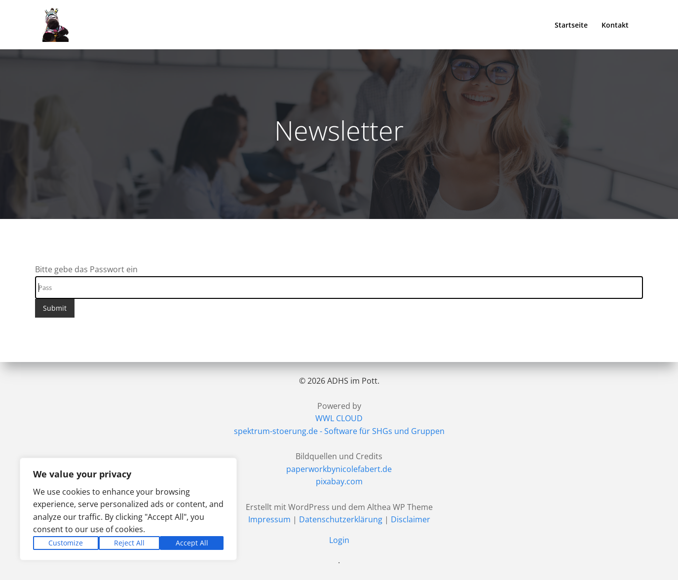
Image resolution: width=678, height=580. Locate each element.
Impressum (269, 519)
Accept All (192, 542)
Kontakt (615, 25)
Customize (65, 542)
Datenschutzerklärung (340, 519)
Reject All (129, 542)
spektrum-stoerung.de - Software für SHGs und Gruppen (339, 431)
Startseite (571, 25)
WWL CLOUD (339, 418)
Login (339, 540)
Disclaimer (410, 519)
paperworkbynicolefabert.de (339, 469)
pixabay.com (339, 481)
